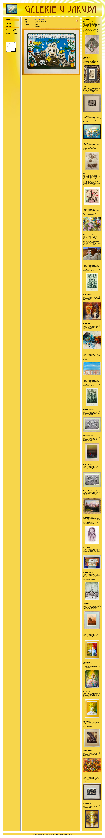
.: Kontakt (8, 26)
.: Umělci (8, 23)
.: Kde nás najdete (10, 30)
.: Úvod (7, 19)
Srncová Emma (39, 19)
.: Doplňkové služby (11, 33)
